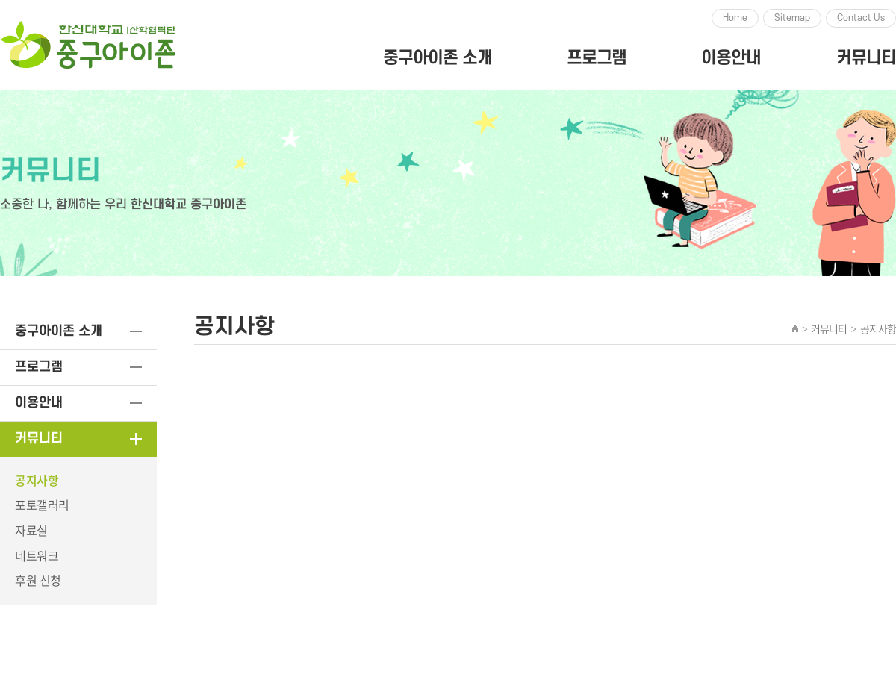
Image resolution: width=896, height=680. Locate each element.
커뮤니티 (866, 58)
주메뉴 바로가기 (0, 0)
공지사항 (36, 480)
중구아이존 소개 (437, 58)
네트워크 (36, 555)
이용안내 (731, 58)
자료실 (31, 530)
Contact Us (861, 18)
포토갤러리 (42, 505)
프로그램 (596, 58)
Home (735, 18)
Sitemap (792, 18)
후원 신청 (38, 580)
